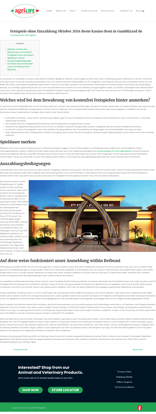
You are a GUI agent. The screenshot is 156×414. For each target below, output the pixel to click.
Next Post (139, 349)
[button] (30, 390)
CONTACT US (126, 11)
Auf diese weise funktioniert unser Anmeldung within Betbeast (20, 67)
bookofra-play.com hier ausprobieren (114, 151)
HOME (49, 11)
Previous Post (19, 349)
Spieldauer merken (16, 58)
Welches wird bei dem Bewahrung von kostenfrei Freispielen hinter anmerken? (20, 52)
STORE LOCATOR (89, 11)
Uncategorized (17, 35)
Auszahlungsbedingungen (19, 61)
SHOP (72, 11)
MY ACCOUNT (107, 11)
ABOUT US (61, 11)
